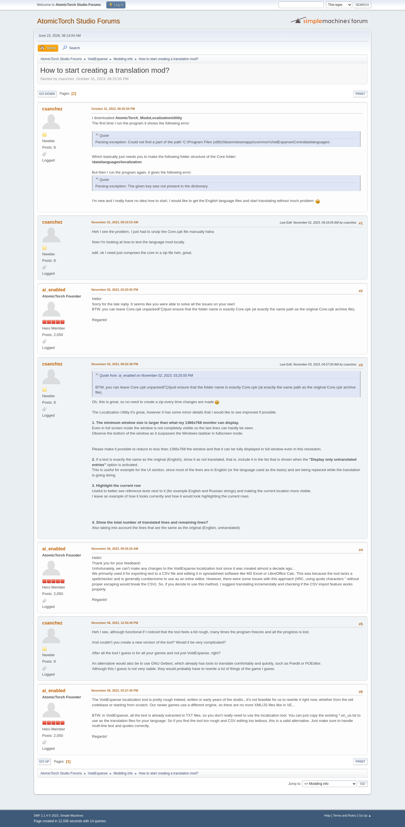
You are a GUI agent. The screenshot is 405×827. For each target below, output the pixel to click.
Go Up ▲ (365, 815)
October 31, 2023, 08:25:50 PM (113, 108)
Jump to (294, 783)
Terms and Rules (344, 815)
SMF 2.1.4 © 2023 (46, 815)
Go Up (44, 761)
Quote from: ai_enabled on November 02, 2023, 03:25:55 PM (146, 376)
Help (327, 815)
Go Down (47, 94)
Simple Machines (71, 815)
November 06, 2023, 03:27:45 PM (114, 690)
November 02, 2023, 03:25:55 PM (114, 289)
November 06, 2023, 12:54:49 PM (114, 622)
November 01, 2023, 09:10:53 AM (114, 222)
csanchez (52, 108)
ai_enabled (54, 289)
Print (360, 94)
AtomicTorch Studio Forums (78, 21)
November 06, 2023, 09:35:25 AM (114, 548)
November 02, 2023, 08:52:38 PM (114, 364)
